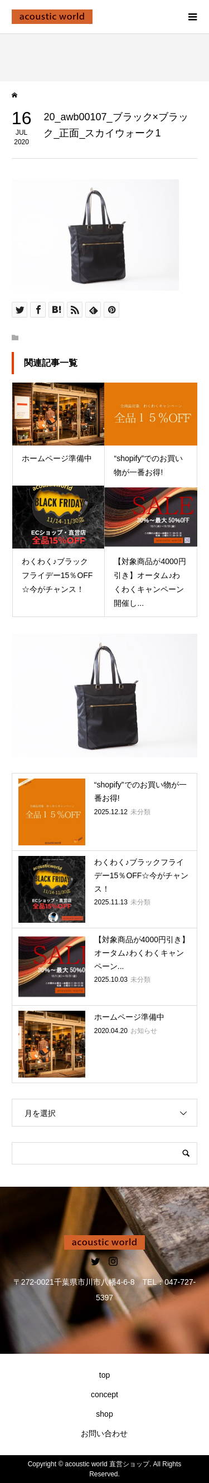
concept (104, 1394)
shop (104, 1413)
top (104, 1375)
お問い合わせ (104, 1433)
